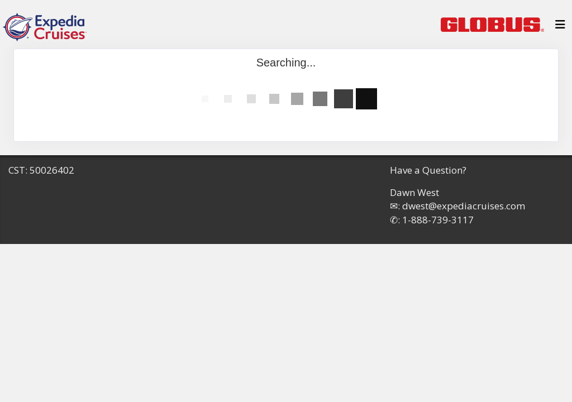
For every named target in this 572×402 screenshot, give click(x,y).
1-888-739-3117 (438, 219)
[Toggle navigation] (560, 27)
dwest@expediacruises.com (463, 205)
